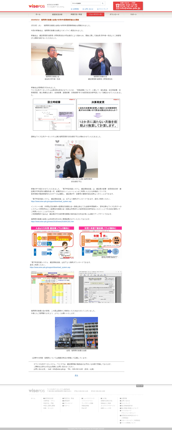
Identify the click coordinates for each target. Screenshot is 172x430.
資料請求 (67, 401)
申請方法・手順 (48, 403)
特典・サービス (48, 408)
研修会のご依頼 (106, 403)
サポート (67, 406)
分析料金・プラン (49, 401)
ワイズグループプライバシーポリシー (128, 412)
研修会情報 (85, 406)
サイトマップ (103, 9)
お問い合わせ (89, 9)
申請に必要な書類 (49, 406)
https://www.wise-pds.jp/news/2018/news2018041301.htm (52, 221)
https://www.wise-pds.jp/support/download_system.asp (51, 201)
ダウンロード (68, 403)
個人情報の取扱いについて (129, 408)
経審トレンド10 (106, 408)
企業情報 (76, 9)
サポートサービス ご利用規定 (130, 420)
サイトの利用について (128, 423)
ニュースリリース (88, 398)
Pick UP (84, 408)
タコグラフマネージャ (108, 406)
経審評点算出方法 (106, 401)
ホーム (33, 398)
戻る (76, 375)
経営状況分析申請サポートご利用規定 (129, 417)
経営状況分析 (49, 398)
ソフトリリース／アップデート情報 (87, 402)
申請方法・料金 (69, 398)
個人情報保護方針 (127, 406)
